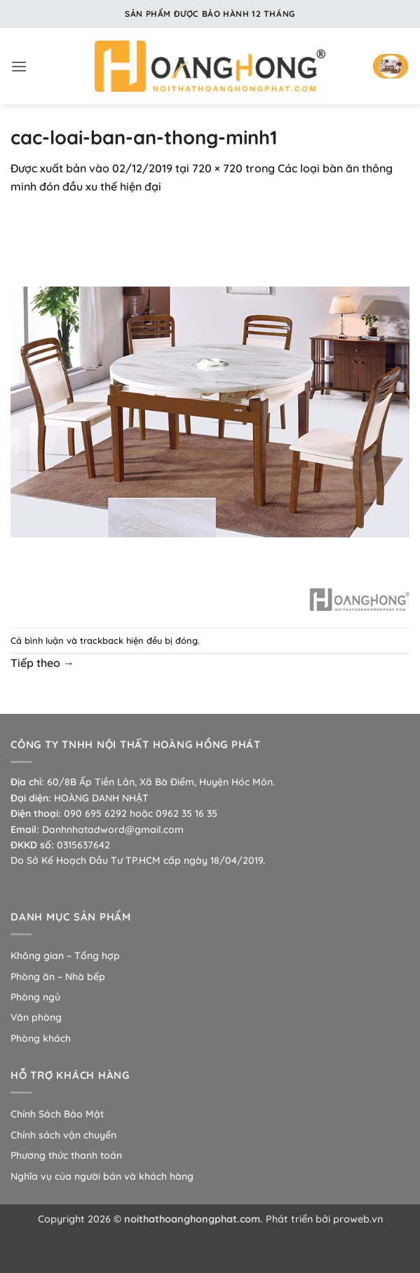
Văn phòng (36, 1017)
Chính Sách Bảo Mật (57, 1114)
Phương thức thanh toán (66, 1155)
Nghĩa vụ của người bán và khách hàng (102, 1176)
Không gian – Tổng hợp (65, 955)
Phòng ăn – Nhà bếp (58, 976)
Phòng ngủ (35, 997)
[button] (19, 66)
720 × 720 (217, 168)
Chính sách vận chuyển (63, 1135)
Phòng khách (41, 1038)
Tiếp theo (42, 663)
